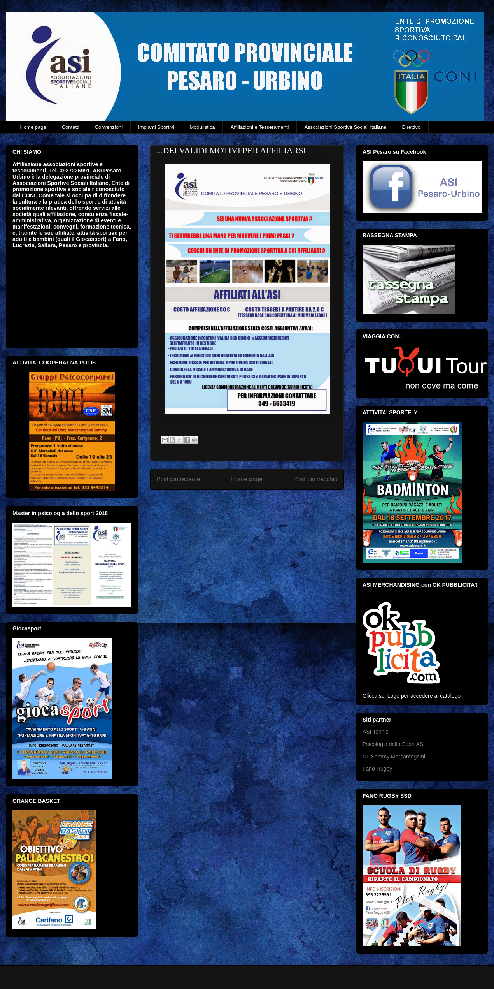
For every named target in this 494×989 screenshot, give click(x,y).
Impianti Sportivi (156, 127)
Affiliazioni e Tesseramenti (260, 127)
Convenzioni (109, 127)
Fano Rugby (377, 769)
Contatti (70, 127)
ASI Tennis (376, 732)
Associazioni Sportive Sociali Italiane (345, 127)
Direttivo (411, 127)
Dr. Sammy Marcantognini (394, 756)
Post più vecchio (315, 479)
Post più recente (178, 479)
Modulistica (202, 127)
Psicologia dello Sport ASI (394, 744)
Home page (33, 127)
